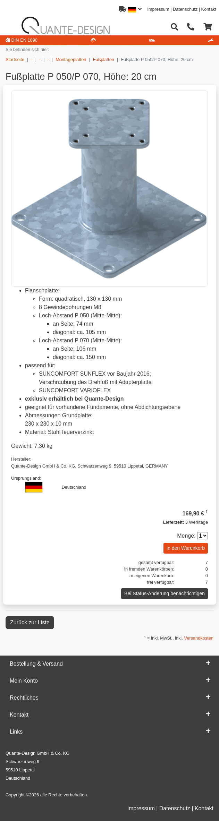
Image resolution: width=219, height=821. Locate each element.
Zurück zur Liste (30, 622)
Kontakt (208, 9)
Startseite (15, 59)
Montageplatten (71, 59)
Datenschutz (185, 9)
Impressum (158, 9)
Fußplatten (103, 59)
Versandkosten (198, 638)
